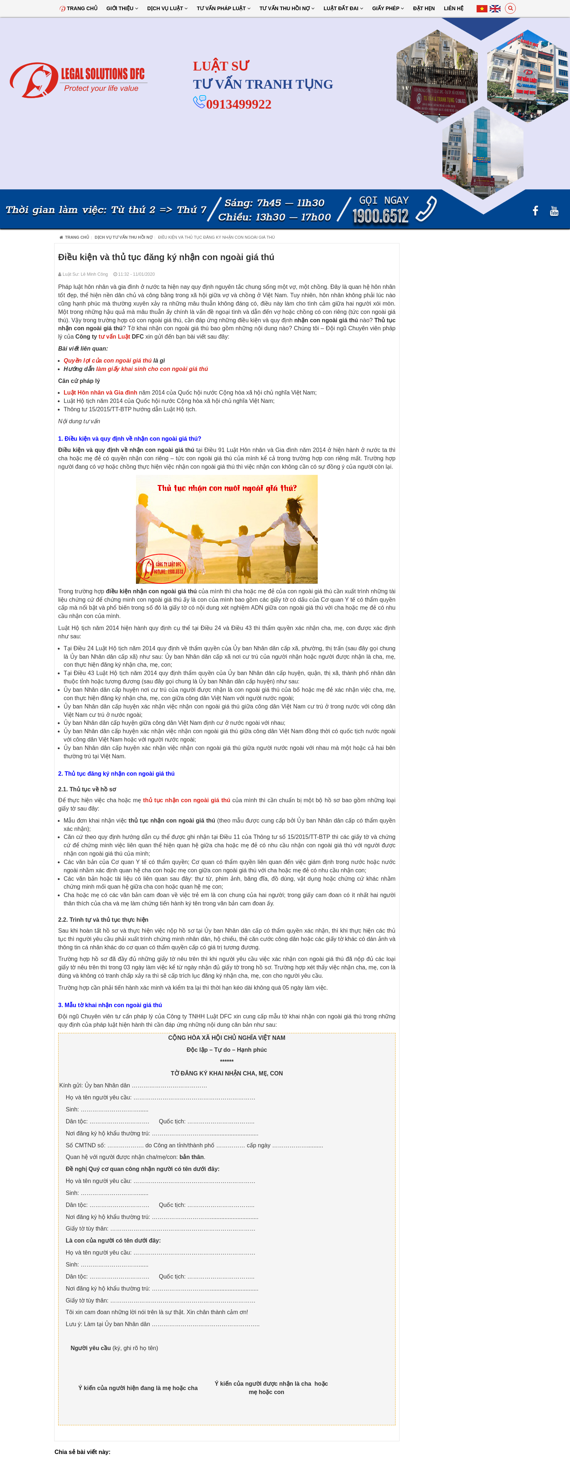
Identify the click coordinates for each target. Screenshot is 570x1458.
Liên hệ (453, 8)
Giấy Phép (388, 8)
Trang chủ (78, 8)
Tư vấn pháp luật (223, 8)
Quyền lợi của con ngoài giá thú (108, 361)
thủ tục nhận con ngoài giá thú (186, 800)
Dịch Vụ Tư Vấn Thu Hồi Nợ (124, 237)
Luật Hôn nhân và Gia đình (100, 392)
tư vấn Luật (114, 337)
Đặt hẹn (424, 8)
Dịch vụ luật (167, 8)
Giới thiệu (122, 8)
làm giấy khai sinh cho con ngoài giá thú (152, 369)
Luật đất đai (343, 8)
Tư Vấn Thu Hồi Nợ (287, 8)
